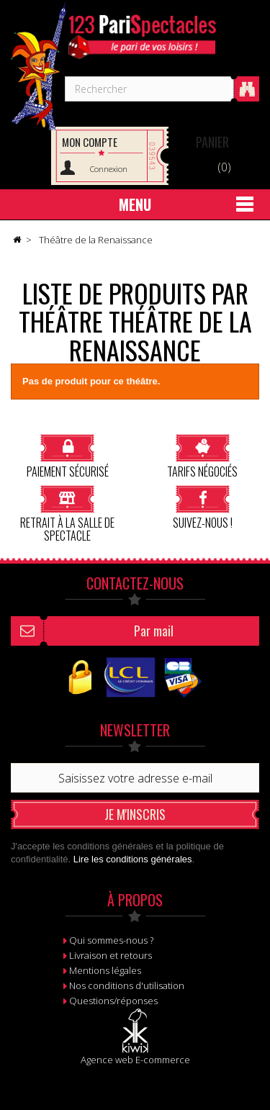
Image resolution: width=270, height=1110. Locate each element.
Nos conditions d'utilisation (126, 985)
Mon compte (89, 141)
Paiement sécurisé (68, 456)
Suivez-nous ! (203, 507)
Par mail (154, 630)
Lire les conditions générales (132, 859)
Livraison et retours (110, 955)
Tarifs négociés (202, 456)
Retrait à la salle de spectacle (67, 513)
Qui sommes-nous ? (111, 940)
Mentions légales (105, 970)
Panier (212, 141)
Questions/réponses (113, 1000)
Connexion (108, 168)
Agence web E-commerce (135, 1059)
